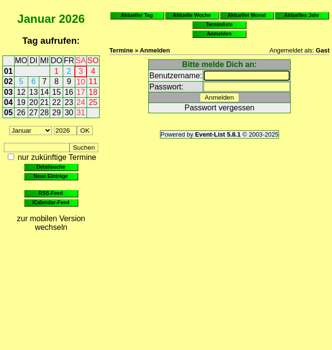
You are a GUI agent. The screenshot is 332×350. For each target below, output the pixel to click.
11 (93, 81)
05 (8, 112)
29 (56, 112)
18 (93, 92)
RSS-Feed (51, 193)
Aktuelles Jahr (301, 15)
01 (8, 71)
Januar (36, 18)
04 (8, 102)
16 (69, 92)
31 (80, 112)
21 (44, 102)
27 (33, 112)
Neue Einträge (51, 176)
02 (8, 81)
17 (80, 92)
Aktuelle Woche (191, 15)
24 (80, 102)
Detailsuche (50, 167)
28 (44, 112)
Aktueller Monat (246, 15)
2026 (72, 18)
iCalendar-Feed (50, 202)
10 (80, 82)
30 (69, 112)
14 (44, 92)
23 (69, 102)
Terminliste (219, 24)
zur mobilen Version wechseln (51, 222)
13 (33, 92)
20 (33, 102)
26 (21, 112)
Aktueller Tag (137, 15)
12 (21, 92)
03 (8, 92)
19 (21, 102)
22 (56, 102)
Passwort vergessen (219, 108)
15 (56, 92)
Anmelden (219, 33)
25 (93, 102)
